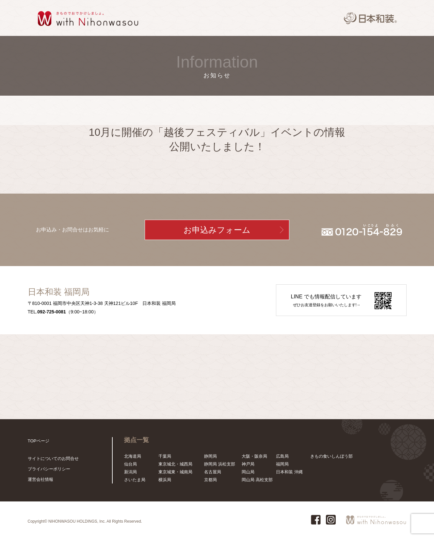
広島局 (282, 456)
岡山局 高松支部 (257, 479)
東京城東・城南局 (175, 471)
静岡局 (210, 456)
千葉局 (164, 456)
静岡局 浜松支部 (219, 464)
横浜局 (164, 479)
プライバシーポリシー (49, 469)
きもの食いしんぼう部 (331, 456)
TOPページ (38, 440)
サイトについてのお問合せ (53, 458)
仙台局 (130, 464)
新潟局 (130, 471)
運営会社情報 (40, 479)
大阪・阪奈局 (254, 456)
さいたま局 (134, 479)
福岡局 (282, 464)
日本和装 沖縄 (289, 471)
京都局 (210, 479)
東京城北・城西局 (175, 464)
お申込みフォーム (217, 229)
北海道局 (132, 456)
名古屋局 (212, 471)
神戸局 (248, 464)
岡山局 (248, 471)
